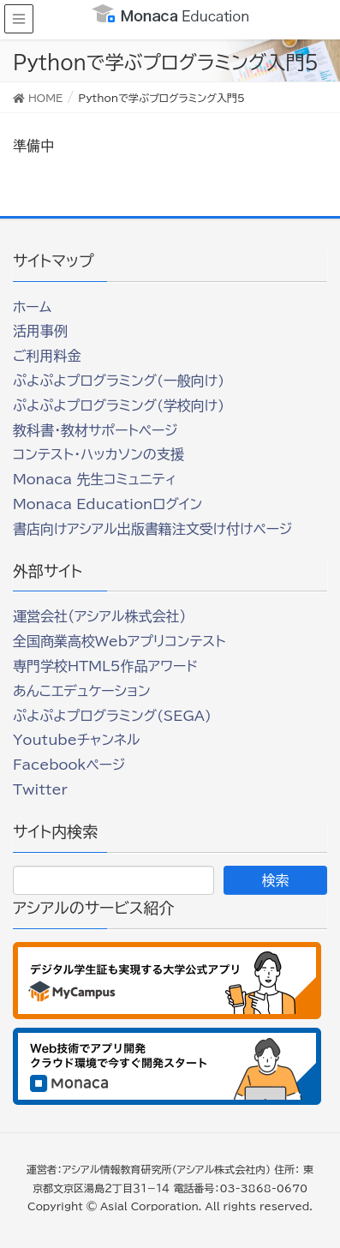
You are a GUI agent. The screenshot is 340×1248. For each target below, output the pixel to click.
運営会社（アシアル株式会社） (99, 616)
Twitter (40, 789)
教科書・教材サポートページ (95, 430)
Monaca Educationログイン (107, 504)
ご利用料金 (47, 356)
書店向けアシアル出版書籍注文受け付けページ (152, 529)
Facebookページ (69, 764)
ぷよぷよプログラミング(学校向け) (118, 405)
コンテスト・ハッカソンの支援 (98, 454)
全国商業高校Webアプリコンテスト (119, 641)
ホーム (32, 307)
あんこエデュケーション (82, 691)
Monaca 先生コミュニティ (94, 479)
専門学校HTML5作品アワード (105, 666)
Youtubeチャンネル (76, 740)
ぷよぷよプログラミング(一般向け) (118, 380)
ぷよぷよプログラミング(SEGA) (112, 716)
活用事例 (40, 331)
